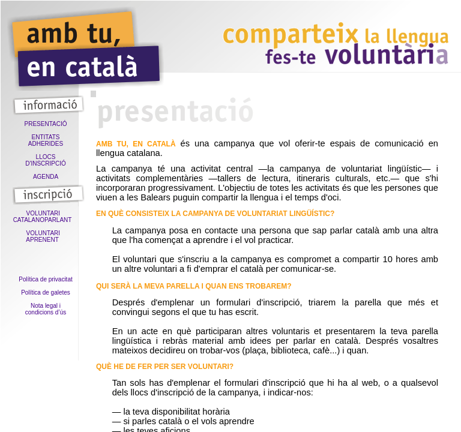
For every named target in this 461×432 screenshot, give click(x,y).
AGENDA (45, 176)
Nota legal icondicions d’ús (45, 309)
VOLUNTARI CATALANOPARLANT (46, 216)
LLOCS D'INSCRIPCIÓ (45, 160)
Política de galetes (45, 292)
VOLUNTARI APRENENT (45, 236)
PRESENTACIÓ (46, 124)
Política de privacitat (46, 279)
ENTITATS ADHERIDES (45, 140)
